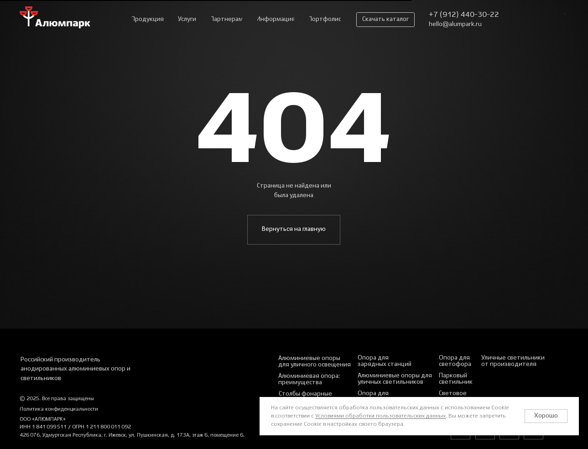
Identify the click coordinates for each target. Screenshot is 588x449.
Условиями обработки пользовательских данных (380, 415)
